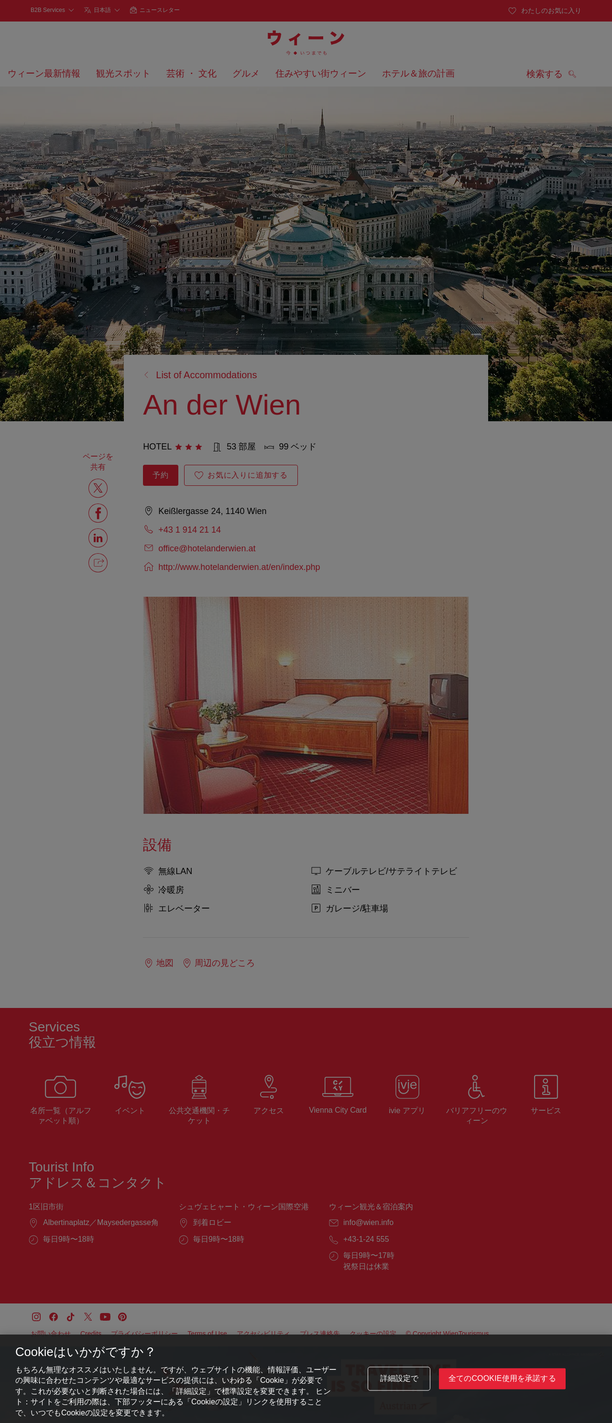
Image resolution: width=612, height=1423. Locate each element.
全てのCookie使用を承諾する (502, 1380)
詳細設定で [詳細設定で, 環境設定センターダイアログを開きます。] (399, 1380)
